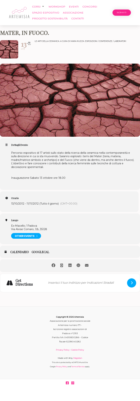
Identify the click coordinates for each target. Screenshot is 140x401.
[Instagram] (72, 383)
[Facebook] (67, 383)
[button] (38, 7)
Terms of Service (78, 367)
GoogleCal (40, 252)
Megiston (77, 358)
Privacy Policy (62, 350)
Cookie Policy (77, 350)
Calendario (19, 252)
